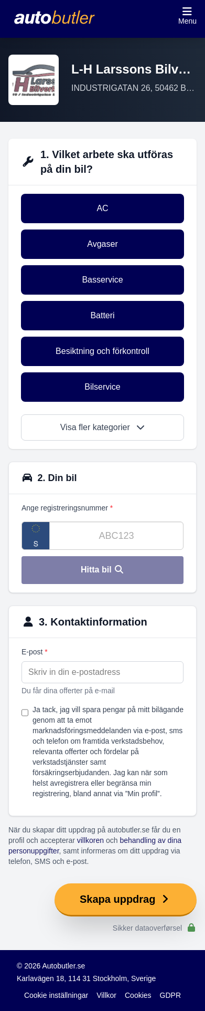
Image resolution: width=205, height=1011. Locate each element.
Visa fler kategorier (102, 427)
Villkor (106, 995)
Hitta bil (102, 569)
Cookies (138, 995)
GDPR (170, 995)
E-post (34, 652)
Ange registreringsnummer (67, 508)
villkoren (90, 840)
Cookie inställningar (56, 995)
